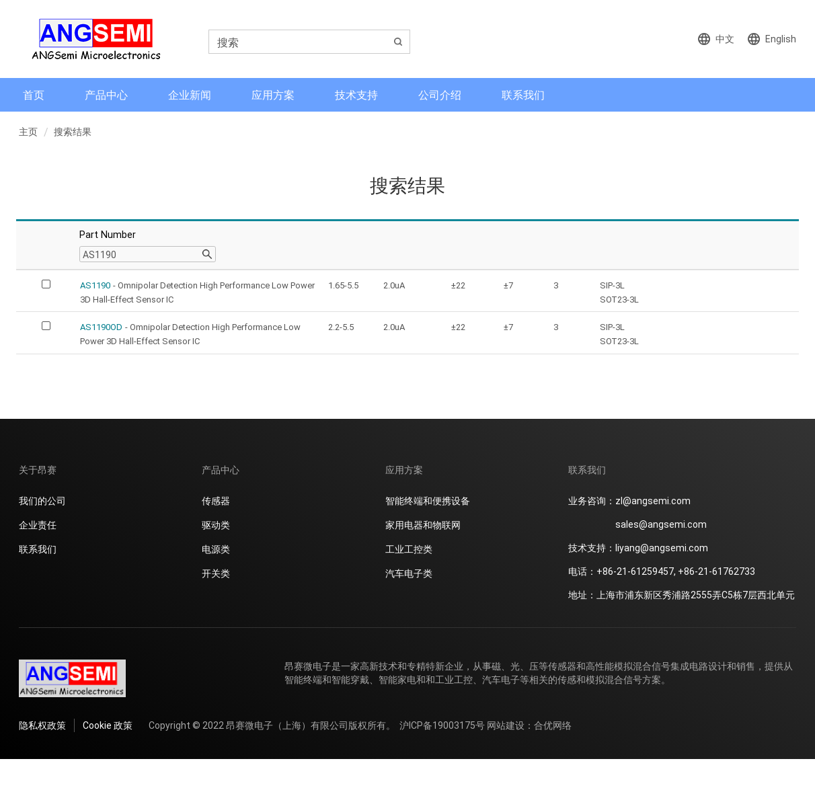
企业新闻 (189, 94)
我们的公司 (42, 500)
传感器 (216, 500)
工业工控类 (408, 549)
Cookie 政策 (107, 725)
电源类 (216, 549)
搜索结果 (72, 131)
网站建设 (506, 725)
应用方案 (273, 94)
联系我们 (523, 94)
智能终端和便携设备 (427, 500)
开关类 (216, 573)
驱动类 (216, 524)
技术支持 (356, 94)
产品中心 (106, 94)
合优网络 (553, 725)
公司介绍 (439, 94)
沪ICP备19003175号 (442, 725)
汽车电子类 (408, 573)
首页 (33, 94)
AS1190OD (101, 327)
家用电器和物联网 (423, 524)
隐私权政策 (42, 725)
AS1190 (95, 285)
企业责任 (37, 524)
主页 (28, 131)
